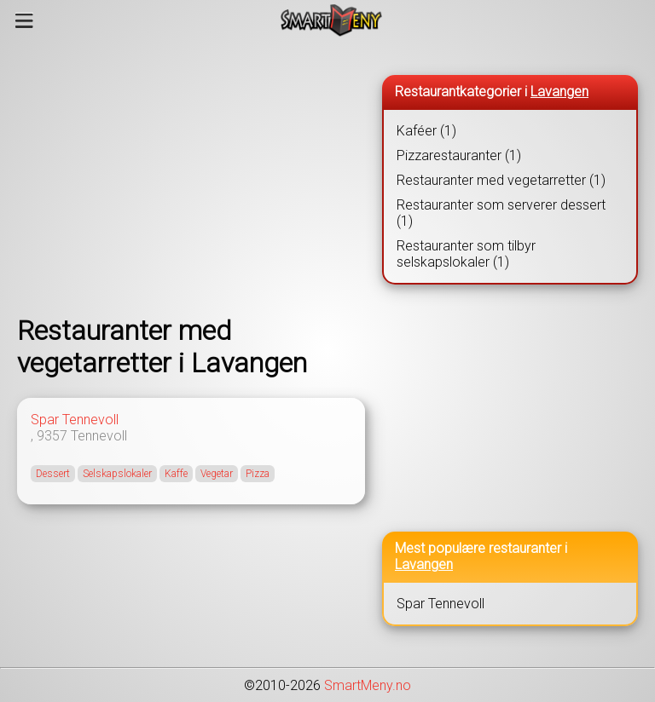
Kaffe (176, 474)
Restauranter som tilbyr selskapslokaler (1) (466, 254)
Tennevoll (99, 436)
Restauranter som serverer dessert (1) (501, 213)
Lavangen (559, 91)
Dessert (53, 474)
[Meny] (24, 20)
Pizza (258, 474)
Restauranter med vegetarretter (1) (501, 180)
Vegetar (216, 474)
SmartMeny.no (367, 685)
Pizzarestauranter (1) (459, 155)
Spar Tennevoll (75, 419)
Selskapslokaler (117, 474)
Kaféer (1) (426, 131)
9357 (52, 436)
